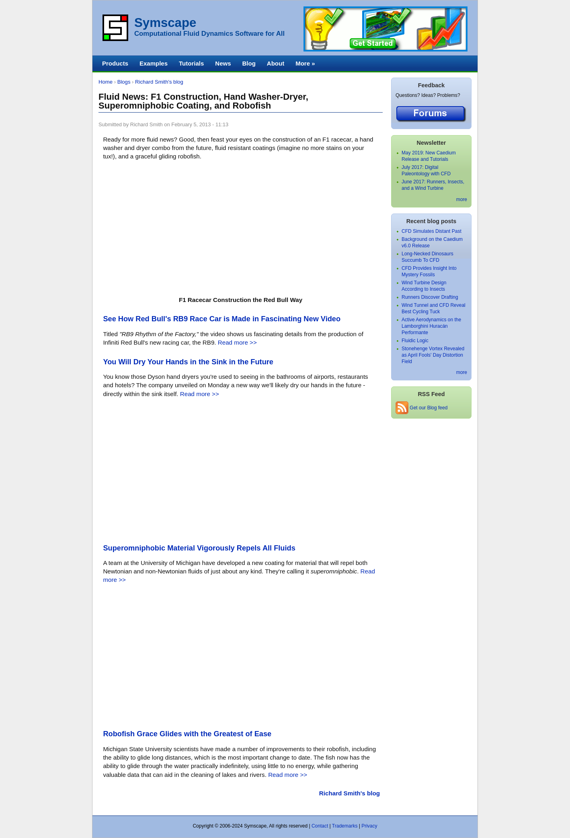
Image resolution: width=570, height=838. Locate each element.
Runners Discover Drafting (430, 297)
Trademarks (345, 826)
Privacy (369, 826)
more (461, 199)
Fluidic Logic (415, 340)
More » (305, 63)
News (223, 63)
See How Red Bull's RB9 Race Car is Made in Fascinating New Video (221, 319)
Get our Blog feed (421, 408)
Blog (248, 63)
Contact (320, 826)
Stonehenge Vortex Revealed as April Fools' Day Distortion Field (433, 355)
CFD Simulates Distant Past (431, 231)
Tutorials (191, 63)
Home (105, 82)
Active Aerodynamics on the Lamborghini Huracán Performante (431, 326)
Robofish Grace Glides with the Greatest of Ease (187, 734)
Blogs (124, 82)
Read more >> (237, 342)
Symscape (165, 23)
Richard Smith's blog (159, 82)
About (275, 63)
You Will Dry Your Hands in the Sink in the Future (188, 362)
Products (115, 63)
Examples (153, 63)
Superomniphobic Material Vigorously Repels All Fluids (199, 548)
